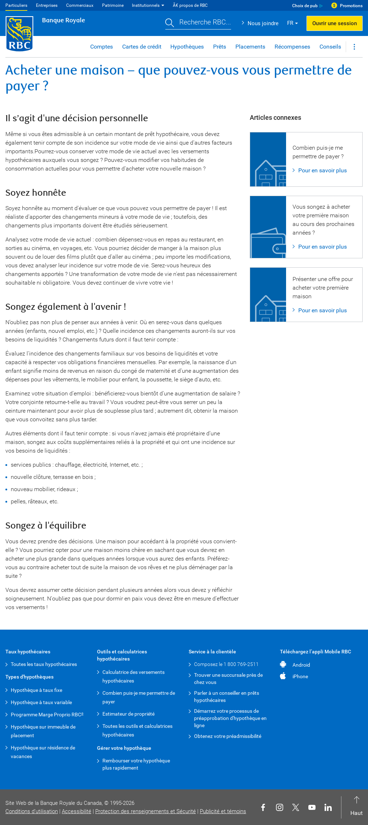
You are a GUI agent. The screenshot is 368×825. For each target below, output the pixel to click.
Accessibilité (76, 811)
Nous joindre (263, 23)
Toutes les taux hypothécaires (44, 664)
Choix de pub (305, 5)
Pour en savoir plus (322, 170)
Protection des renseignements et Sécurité (145, 811)
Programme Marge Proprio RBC (47, 714)
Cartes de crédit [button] (141, 46)
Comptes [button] (101, 46)
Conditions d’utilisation (31, 811)
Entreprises (47, 5)
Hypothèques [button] (187, 46)
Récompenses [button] (292, 46)
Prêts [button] (219, 46)
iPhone (300, 676)
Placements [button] (250, 46)
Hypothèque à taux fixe (36, 690)
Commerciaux (79, 5)
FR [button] (290, 23)
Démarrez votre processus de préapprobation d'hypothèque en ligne (230, 718)
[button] (198, 23)
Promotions (351, 5)
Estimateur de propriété (128, 714)
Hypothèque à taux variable (41, 702)
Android (301, 665)
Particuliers (16, 5)
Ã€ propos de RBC (190, 5)
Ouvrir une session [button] (334, 23)
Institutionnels (146, 5)
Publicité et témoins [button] (223, 811)
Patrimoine (113, 5)
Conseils (330, 46)
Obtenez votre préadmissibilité (227, 736)
